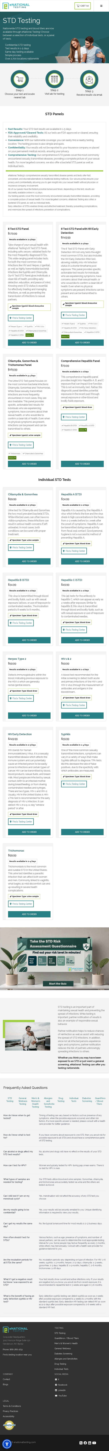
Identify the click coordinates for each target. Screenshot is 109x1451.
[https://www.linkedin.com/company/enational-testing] (90, 1443)
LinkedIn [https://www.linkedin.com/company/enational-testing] (60, 1390)
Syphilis (65, 734)
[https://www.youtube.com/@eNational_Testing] (94, 1443)
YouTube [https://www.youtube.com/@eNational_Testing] (60, 1396)
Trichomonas (16, 850)
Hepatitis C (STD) (71, 579)
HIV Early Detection (20, 734)
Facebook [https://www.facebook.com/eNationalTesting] (60, 1385)
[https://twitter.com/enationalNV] (81, 1443)
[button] (7, 1444)
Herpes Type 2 (17, 658)
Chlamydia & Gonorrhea (23, 494)
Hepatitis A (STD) (71, 494)
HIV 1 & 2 (66, 658)
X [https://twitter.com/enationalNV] (56, 1379)
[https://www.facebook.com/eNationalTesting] (85, 1443)
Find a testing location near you (17, 1355)
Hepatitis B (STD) (18, 579)
